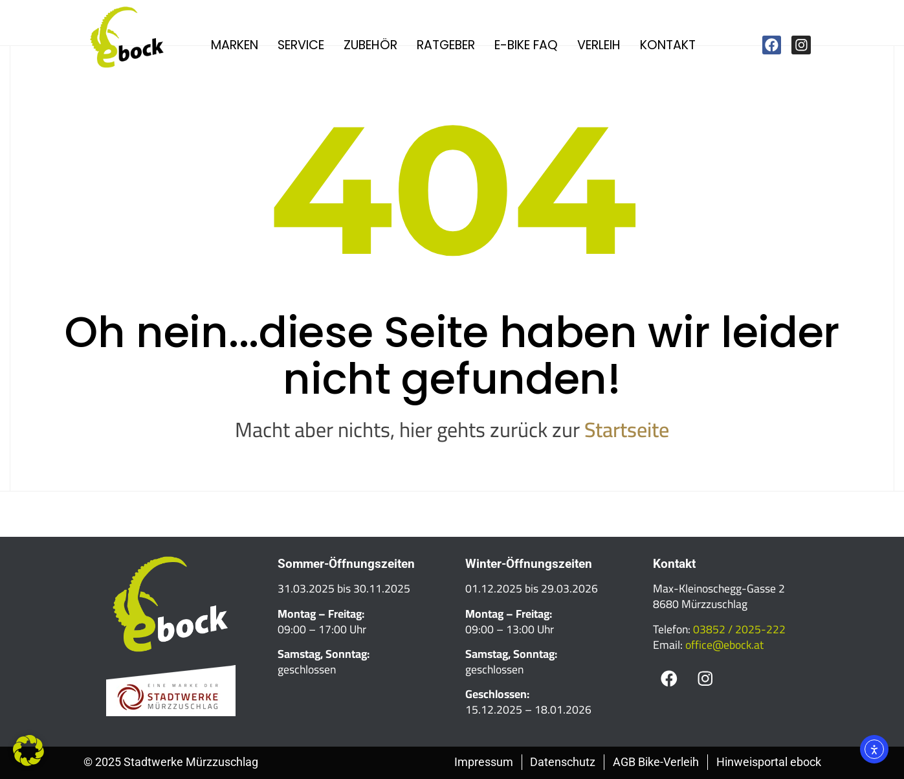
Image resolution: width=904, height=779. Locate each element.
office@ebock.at (724, 644)
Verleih (599, 45)
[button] (28, 750)
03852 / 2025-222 (739, 629)
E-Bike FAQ (526, 45)
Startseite (626, 429)
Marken (234, 45)
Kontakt (668, 45)
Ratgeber (446, 45)
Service (301, 45)
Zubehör (370, 45)
